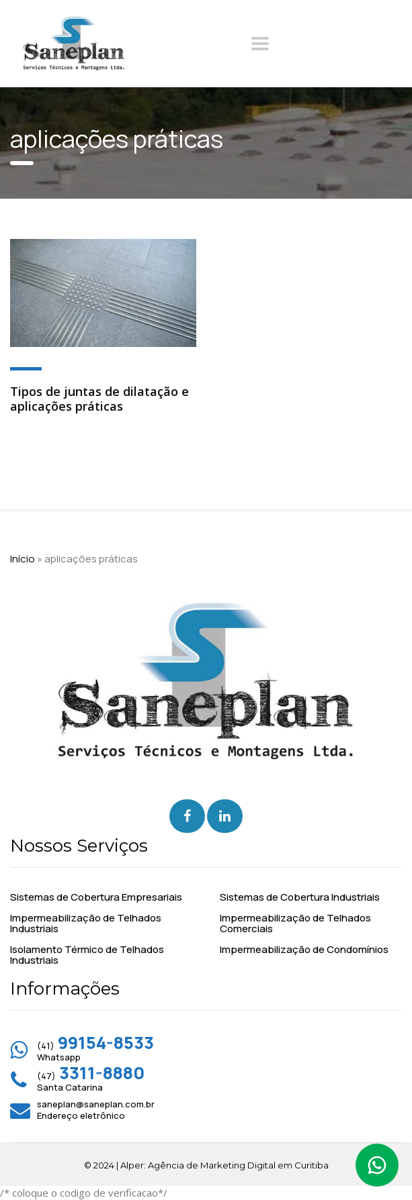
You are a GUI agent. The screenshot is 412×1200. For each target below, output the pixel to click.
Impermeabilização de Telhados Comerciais (295, 923)
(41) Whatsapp (95, 1051)
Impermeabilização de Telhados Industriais (85, 923)
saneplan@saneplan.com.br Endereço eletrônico (96, 1109)
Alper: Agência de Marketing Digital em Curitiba (224, 1165)
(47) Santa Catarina (91, 1081)
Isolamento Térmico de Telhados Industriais (87, 955)
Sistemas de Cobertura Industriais (300, 897)
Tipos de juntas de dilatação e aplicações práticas (99, 398)
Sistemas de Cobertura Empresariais (96, 897)
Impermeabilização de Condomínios (304, 949)
